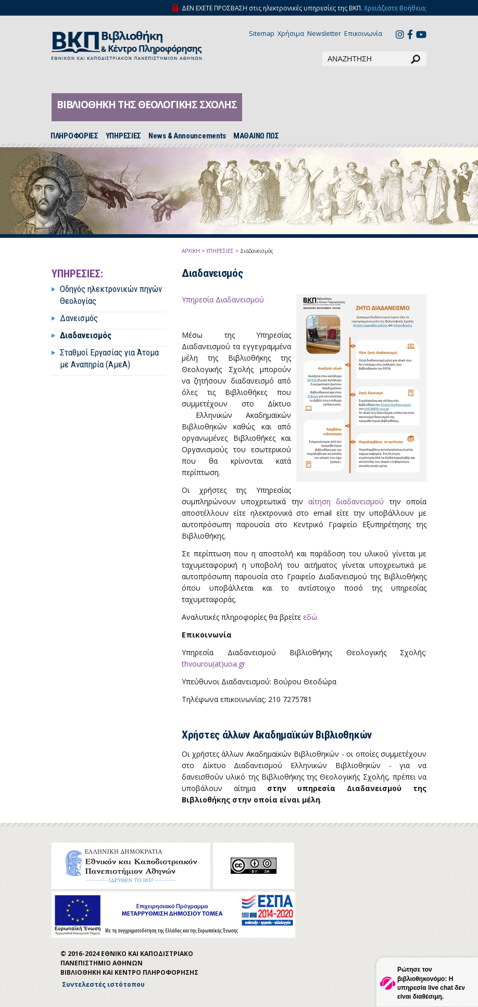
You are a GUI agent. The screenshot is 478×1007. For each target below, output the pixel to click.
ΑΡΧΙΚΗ (191, 250)
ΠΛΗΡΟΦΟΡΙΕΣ (74, 136)
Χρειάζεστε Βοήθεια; (395, 8)
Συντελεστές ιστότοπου (103, 984)
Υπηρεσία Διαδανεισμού (224, 299)
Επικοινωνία (363, 33)
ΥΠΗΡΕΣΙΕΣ (123, 136)
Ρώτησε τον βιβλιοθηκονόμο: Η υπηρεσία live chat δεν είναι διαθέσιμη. (431, 983)
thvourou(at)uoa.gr (213, 664)
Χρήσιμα (291, 33)
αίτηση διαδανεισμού (346, 501)
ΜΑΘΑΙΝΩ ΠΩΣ (256, 136)
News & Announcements (187, 136)
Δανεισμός (79, 318)
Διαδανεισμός (85, 335)
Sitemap (261, 33)
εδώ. (311, 617)
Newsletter (324, 33)
